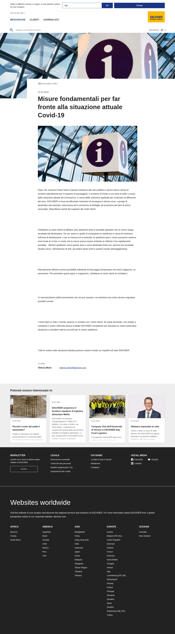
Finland (110, 548)
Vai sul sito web (18, 13)
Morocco (14, 532)
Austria (110, 532)
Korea (77, 556)
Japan (77, 552)
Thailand (78, 571)
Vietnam (78, 575)
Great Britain (112, 560)
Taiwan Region (81, 567)
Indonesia (79, 548)
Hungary (110, 564)
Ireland (110, 567)
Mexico (46, 548)
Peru (45, 552)
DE (123, 575)
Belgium (110, 536)
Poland (110, 587)
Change (139, 5)
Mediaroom (17, 20)
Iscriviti (24, 469)
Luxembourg (112, 575)
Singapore (79, 564)
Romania (111, 595)
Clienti (34, 20)
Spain (109, 603)
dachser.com (59, 516)
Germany (111, 556)
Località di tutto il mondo (101, 459)
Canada (46, 540)
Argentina (47, 532)
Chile (45, 544)
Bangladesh (80, 532)
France (110, 552)
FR (116, 536)
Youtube (153, 459)
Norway (110, 583)
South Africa (15, 540)
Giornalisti (51, 20)
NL (120, 536)
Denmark (111, 544)
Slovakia (110, 599)
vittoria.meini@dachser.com (72, 368)
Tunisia (13, 536)
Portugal (110, 591)
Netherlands (112, 579)
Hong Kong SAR (82, 540)
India (77, 544)
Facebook (137, 459)
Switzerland (112, 611)
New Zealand (144, 536)
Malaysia (78, 560)
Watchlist (154, 30)
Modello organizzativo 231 (62, 467)
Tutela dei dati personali (61, 463)
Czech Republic (113, 540)
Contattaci (95, 467)
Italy (108, 571)
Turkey (110, 615)
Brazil (45, 536)
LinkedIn (136, 463)
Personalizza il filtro (48, 83)
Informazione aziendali (60, 459)
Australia (142, 532)
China (77, 536)
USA (44, 556)
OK (107, 5)
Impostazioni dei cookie (61, 471)
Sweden (110, 607)
